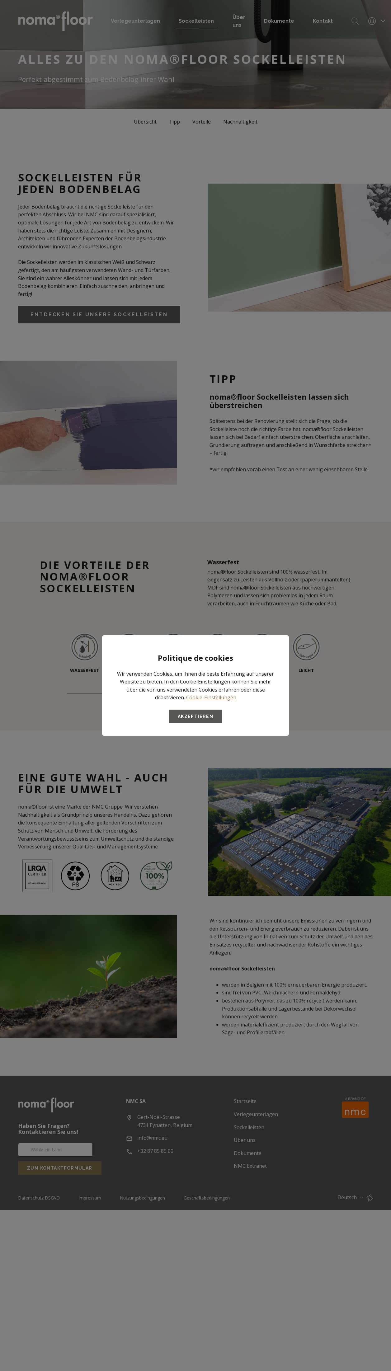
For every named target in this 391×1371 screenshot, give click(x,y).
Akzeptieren (195, 716)
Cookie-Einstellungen (211, 697)
